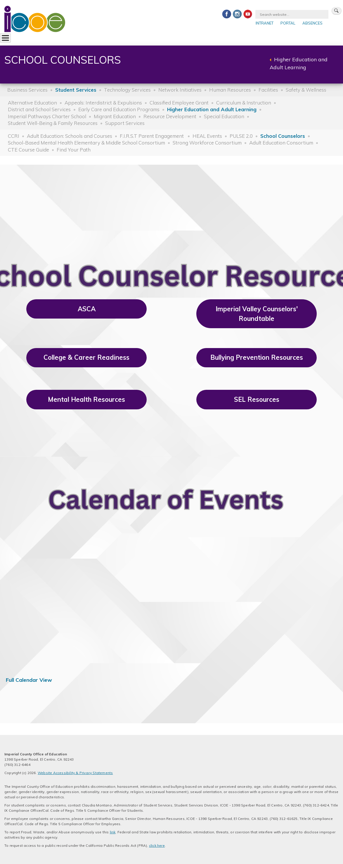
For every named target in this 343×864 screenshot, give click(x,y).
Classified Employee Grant (179, 103)
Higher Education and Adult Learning (212, 109)
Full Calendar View (29, 680)
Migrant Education (115, 116)
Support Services (125, 123)
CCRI (13, 136)
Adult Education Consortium (281, 143)
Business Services (27, 90)
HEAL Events (207, 136)
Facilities (268, 90)
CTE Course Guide (28, 150)
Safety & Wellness (306, 90)
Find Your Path (74, 150)
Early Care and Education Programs (119, 109)
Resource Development (169, 116)
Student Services (75, 90)
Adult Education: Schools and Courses (69, 136)
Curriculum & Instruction (243, 103)
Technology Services (127, 90)
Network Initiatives (180, 90)
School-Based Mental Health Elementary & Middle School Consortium (86, 143)
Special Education (224, 116)
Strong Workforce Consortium (207, 143)
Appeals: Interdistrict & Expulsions (103, 103)
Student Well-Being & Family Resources (53, 123)
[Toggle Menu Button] (5, 38)
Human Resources (230, 90)
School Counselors (282, 136)
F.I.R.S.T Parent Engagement (152, 136)
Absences (312, 23)
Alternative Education (32, 103)
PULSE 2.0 (241, 136)
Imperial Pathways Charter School (47, 116)
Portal (287, 23)
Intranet (264, 23)
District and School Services (39, 109)
